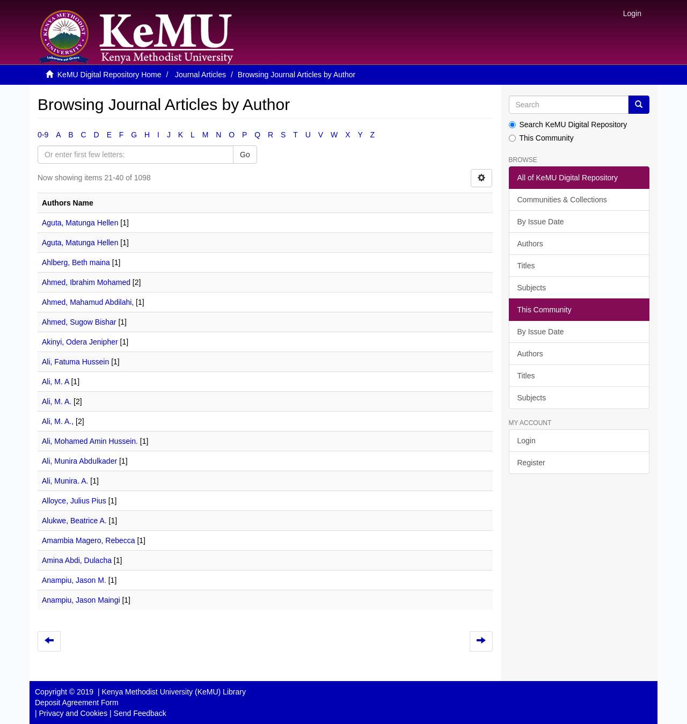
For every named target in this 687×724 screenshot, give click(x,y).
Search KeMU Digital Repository (568, 124)
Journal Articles (200, 74)
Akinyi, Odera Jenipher (80, 342)
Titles (526, 265)
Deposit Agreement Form (77, 702)
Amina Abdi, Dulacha (77, 560)
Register (531, 462)
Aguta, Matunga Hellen (80, 222)
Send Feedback (140, 713)
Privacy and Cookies (73, 713)
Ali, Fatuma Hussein (75, 361)
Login (526, 440)
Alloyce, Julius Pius (74, 500)
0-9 (43, 134)
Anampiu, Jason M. (74, 580)
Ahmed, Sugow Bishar (79, 322)
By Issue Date (540, 221)
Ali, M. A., (58, 421)
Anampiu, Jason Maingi (81, 600)
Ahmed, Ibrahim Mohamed (86, 282)
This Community (541, 138)
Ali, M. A (55, 381)
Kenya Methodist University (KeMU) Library (173, 692)
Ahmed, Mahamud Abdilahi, (88, 302)
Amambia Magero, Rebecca (88, 540)
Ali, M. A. (56, 401)
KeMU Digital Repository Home (109, 74)
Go (245, 154)
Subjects (531, 287)
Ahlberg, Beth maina (76, 262)
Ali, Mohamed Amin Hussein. (90, 441)
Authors (530, 243)
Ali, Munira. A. (65, 481)
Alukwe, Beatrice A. (74, 520)
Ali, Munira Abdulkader (79, 461)
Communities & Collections (562, 199)
